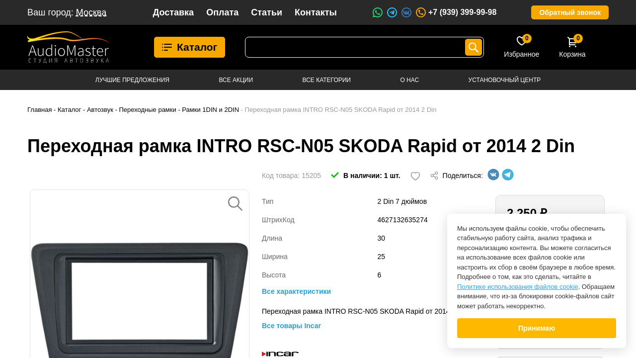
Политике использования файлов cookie (517, 286)
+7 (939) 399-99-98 (455, 12)
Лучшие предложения (132, 80)
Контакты (316, 12)
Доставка (173, 12)
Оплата (222, 12)
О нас (409, 80)
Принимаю (536, 328)
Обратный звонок (570, 12)
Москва (91, 12)
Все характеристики (296, 291)
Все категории (327, 80)
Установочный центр (505, 80)
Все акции (236, 80)
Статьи (266, 12)
